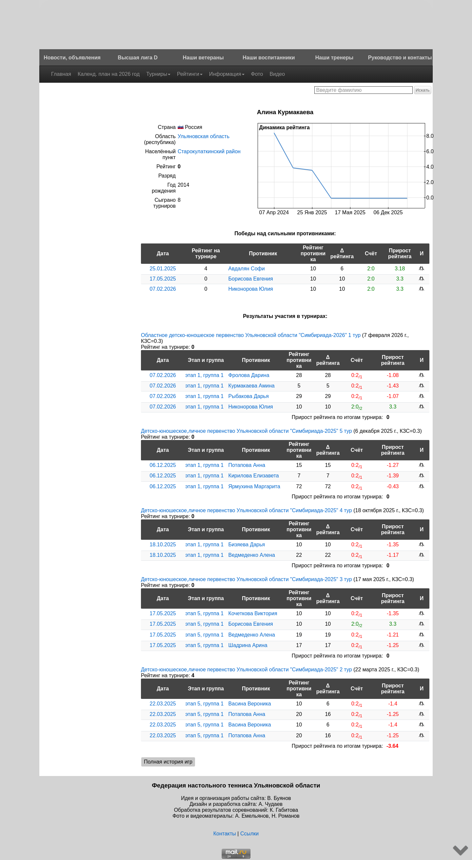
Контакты (224, 833)
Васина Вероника (249, 703)
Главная (61, 74)
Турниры (158, 74)
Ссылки (249, 833)
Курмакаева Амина (251, 385)
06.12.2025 (163, 465)
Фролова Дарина (248, 375)
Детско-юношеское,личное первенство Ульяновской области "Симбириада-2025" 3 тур (246, 579)
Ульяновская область (203, 136)
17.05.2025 (163, 279)
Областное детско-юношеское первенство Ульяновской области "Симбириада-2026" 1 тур (251, 335)
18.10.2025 (163, 544)
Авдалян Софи (246, 268)
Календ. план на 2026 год (109, 74)
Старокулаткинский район (209, 151)
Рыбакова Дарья (248, 396)
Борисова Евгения (250, 279)
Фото (257, 74)
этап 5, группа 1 (204, 613)
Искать (423, 90)
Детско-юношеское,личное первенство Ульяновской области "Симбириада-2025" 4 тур (246, 510)
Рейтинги (190, 74)
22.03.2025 (163, 703)
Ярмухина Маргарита (254, 486)
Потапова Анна (247, 465)
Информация (227, 74)
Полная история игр (168, 762)
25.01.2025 (163, 268)
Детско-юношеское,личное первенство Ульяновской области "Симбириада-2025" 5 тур (246, 431)
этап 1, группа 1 (204, 375)
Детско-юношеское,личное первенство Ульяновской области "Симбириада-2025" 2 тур (246, 669)
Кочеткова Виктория (252, 613)
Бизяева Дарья (246, 544)
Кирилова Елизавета (253, 475)
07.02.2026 (163, 289)
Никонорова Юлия (250, 289)
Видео (277, 74)
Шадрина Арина (247, 645)
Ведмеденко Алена (251, 555)
